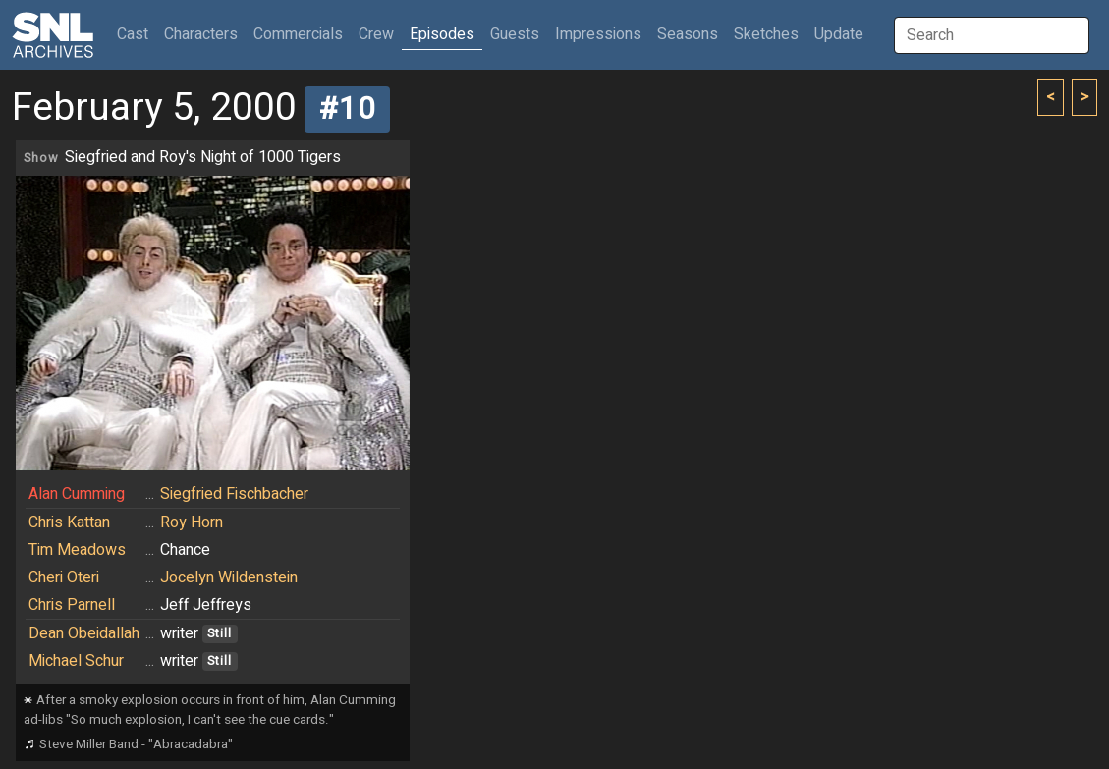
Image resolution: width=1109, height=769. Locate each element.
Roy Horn (191, 522)
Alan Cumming (76, 494)
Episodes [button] (442, 34)
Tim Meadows (77, 550)
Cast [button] (136, 34)
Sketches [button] (766, 34)
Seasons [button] (687, 34)
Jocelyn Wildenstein (229, 577)
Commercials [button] (298, 34)
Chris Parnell (71, 605)
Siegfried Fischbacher (234, 494)
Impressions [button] (598, 34)
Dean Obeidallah (83, 633)
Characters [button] (201, 34)
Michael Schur (76, 661)
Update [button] (838, 34)
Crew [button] (376, 34)
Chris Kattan (69, 522)
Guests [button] (514, 34)
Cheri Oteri (63, 577)
